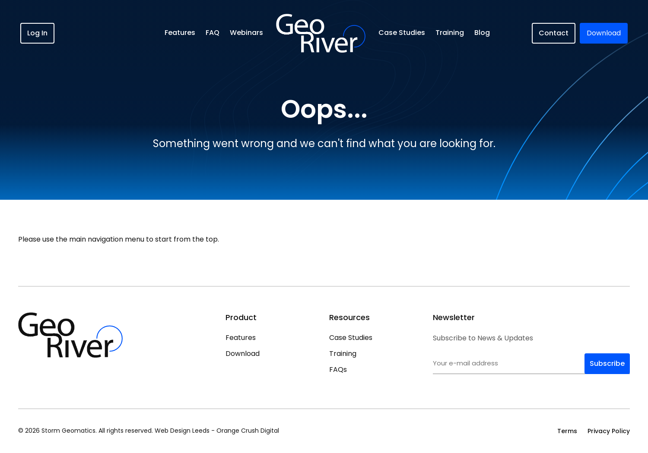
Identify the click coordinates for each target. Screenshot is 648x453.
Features (180, 33)
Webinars (246, 33)
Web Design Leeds (182, 430)
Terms (567, 431)
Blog (482, 33)
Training (449, 33)
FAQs (338, 369)
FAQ (212, 33)
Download (243, 354)
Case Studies (401, 33)
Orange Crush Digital (247, 430)
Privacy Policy (609, 431)
